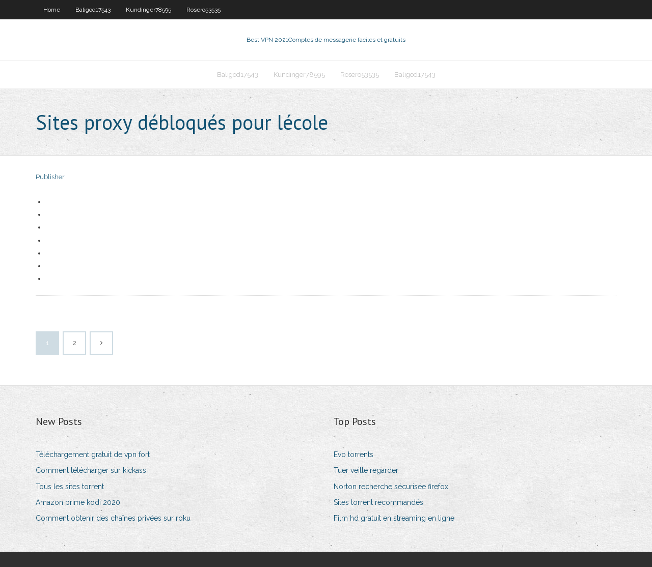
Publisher (50, 177)
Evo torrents (353, 454)
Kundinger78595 (148, 9)
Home (51, 9)
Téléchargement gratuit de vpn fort (93, 454)
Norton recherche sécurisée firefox (391, 487)
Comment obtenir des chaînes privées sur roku (113, 518)
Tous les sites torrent (70, 487)
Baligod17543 (93, 9)
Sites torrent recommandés (378, 502)
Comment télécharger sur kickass (91, 470)
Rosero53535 (203, 9)
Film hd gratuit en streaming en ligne (394, 518)
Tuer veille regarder (366, 470)
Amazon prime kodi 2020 (78, 502)
